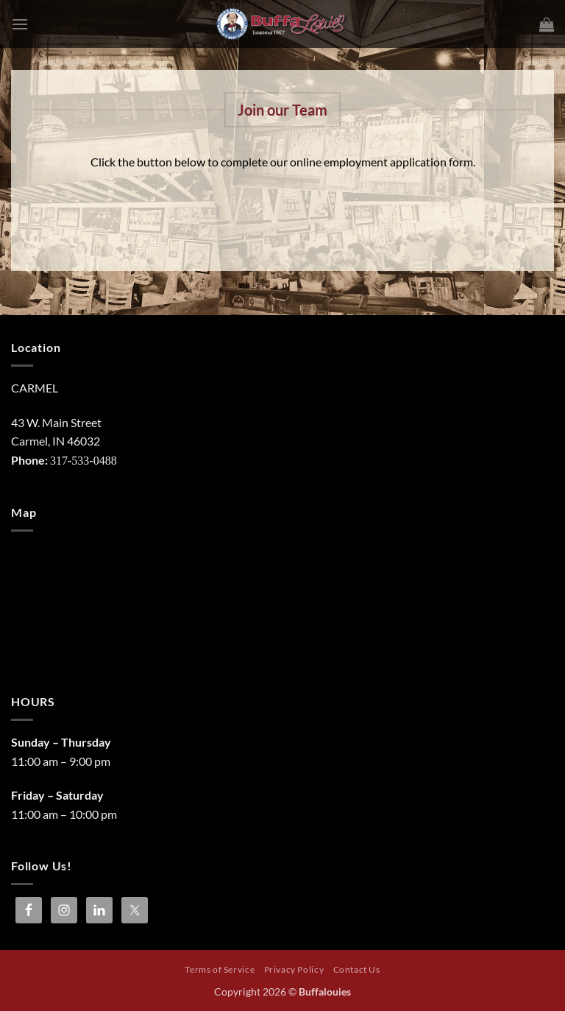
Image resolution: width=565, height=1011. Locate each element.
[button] (20, 24)
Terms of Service (220, 969)
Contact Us (356, 969)
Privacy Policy (294, 969)
